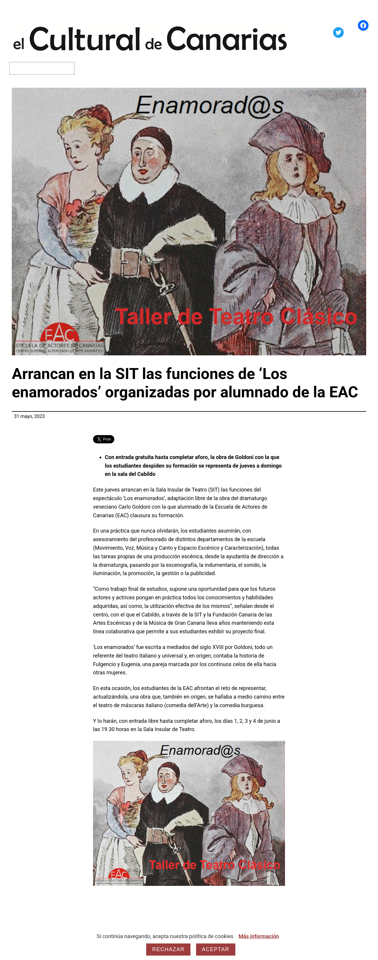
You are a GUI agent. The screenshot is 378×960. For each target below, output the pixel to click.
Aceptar (215, 949)
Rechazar (168, 949)
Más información (259, 936)
